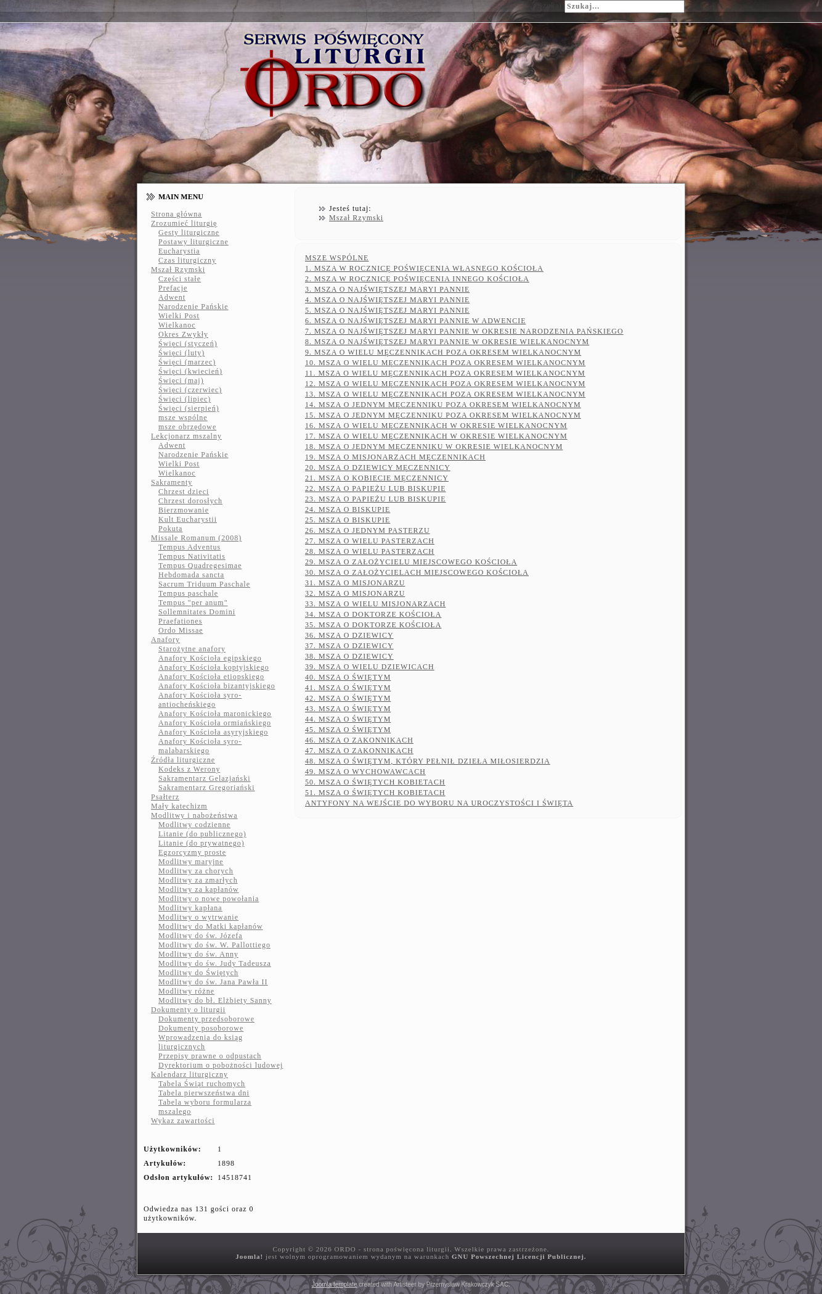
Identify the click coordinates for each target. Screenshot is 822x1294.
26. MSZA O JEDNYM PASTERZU (367, 530)
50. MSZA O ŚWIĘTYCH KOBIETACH (375, 782)
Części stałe (179, 278)
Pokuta (170, 528)
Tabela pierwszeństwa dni (204, 1093)
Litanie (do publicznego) (202, 834)
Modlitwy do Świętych (198, 972)
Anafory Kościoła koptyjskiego (213, 667)
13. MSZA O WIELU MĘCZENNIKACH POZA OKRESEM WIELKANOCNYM (445, 394)
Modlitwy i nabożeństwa (194, 815)
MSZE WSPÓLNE (336, 257)
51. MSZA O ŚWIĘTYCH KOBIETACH (375, 792)
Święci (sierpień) (188, 408)
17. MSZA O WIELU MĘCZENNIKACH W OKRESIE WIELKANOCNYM (436, 436)
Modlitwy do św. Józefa (200, 935)
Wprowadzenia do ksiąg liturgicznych (200, 1042)
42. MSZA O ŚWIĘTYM (348, 698)
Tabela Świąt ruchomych (201, 1083)
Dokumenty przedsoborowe (206, 1019)
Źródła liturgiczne (183, 760)
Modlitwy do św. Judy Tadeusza (214, 963)
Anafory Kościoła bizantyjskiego (216, 686)
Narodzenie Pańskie (193, 306)
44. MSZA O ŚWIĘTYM (348, 719)
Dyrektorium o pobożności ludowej (220, 1065)
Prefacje (172, 288)
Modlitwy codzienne (194, 824)
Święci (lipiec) (184, 399)
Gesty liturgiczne (188, 232)
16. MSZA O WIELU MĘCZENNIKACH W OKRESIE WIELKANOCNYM (436, 425)
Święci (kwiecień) (190, 371)
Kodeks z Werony (189, 769)
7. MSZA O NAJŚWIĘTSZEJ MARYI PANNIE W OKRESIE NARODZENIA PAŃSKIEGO (464, 331)
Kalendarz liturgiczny (189, 1074)
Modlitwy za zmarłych (198, 880)
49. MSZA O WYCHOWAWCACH (365, 771)
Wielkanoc (177, 325)
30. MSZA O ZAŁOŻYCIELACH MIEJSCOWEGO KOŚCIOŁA (417, 572)
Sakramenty (171, 482)
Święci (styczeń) (188, 343)
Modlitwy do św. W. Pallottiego (214, 945)
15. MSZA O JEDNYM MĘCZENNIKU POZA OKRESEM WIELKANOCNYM (443, 415)
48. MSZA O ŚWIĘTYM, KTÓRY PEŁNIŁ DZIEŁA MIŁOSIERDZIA (427, 761)
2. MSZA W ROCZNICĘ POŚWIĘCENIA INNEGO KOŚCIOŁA (417, 278)
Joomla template (334, 1284)
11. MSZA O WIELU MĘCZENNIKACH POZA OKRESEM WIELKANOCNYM (445, 373)
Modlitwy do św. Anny (198, 954)
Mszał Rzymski (178, 269)
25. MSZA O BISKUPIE (347, 520)
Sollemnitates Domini (196, 612)
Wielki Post (179, 315)
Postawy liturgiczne (193, 241)
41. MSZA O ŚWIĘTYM (348, 687)
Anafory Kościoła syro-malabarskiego (200, 746)
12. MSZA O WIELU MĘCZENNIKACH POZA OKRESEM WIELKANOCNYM (445, 383)
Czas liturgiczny (187, 260)
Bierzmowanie (183, 510)
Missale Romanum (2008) (196, 538)
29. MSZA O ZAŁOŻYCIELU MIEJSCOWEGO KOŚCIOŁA (411, 562)
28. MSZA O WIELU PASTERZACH (369, 551)
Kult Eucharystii (187, 519)
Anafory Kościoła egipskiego (210, 658)
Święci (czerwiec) (190, 389)
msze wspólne (183, 417)
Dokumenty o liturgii (188, 1009)
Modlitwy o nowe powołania (208, 898)
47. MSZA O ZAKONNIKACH (359, 750)
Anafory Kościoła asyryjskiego (213, 732)
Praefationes (180, 621)
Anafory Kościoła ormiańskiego (214, 723)
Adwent (171, 297)
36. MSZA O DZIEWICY (349, 635)
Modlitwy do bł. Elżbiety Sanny (215, 1000)
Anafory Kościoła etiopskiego (211, 676)
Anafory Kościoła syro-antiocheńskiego (200, 700)
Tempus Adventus (189, 547)
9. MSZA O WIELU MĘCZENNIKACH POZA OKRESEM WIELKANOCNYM (443, 352)
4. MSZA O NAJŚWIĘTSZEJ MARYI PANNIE (387, 299)
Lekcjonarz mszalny (186, 436)
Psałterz (165, 797)
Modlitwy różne (186, 991)
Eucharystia (179, 251)
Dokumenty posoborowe (200, 1028)
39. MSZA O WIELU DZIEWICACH (369, 666)
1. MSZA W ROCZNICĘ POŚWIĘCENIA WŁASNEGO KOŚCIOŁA (424, 268)
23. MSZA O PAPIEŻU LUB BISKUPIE (375, 499)
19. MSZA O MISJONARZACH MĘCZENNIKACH (395, 457)
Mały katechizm (179, 806)
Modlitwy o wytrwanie (198, 917)
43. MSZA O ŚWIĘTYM (348, 708)
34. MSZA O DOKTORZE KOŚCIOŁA (373, 614)
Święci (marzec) (187, 362)
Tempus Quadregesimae (200, 565)
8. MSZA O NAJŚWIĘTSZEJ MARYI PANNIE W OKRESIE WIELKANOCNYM (447, 341)
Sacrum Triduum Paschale (204, 584)
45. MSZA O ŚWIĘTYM (348, 729)
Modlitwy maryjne (191, 861)
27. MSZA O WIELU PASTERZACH (369, 541)
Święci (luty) (181, 352)
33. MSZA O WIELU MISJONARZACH (375, 604)
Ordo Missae (180, 630)
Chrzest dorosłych (190, 501)
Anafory (165, 639)
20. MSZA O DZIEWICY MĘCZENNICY (377, 467)
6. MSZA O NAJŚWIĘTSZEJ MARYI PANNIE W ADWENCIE (415, 320)
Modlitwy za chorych (196, 871)
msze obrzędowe (187, 426)
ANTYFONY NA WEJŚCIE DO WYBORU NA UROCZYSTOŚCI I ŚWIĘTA (439, 803)
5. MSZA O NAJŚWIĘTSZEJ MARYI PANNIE (387, 310)
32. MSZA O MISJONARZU (355, 593)
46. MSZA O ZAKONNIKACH (359, 740)
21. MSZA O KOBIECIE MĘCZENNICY (377, 478)
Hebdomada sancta (191, 575)
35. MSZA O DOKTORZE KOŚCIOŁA (373, 624)
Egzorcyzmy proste (192, 852)
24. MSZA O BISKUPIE (347, 509)
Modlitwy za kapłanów (198, 889)
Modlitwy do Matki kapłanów (210, 926)
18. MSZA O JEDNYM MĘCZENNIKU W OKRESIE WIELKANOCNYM (434, 446)
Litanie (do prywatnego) (201, 843)
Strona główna (176, 214)
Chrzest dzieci (183, 491)
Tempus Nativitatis (192, 556)
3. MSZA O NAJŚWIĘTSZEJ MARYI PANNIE (387, 289)
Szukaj (550, 5)
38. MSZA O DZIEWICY (349, 656)
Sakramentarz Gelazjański (204, 778)
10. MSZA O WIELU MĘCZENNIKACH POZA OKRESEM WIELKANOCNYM (445, 362)
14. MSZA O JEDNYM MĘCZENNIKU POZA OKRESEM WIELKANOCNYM (443, 404)
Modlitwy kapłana (190, 908)
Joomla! (249, 1256)
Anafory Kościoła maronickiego (215, 713)
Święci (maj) (181, 380)
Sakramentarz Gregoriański (206, 787)
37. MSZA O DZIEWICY (349, 645)
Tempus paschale (188, 593)
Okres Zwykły (183, 334)
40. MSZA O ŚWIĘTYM (348, 677)
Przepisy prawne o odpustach (209, 1056)
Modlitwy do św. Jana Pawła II (213, 982)
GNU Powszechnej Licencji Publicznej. (519, 1256)
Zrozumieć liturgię (184, 223)
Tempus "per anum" (193, 602)
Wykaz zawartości (183, 1120)
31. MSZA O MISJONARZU (355, 583)
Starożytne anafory (192, 649)
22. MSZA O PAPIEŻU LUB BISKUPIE (375, 488)
